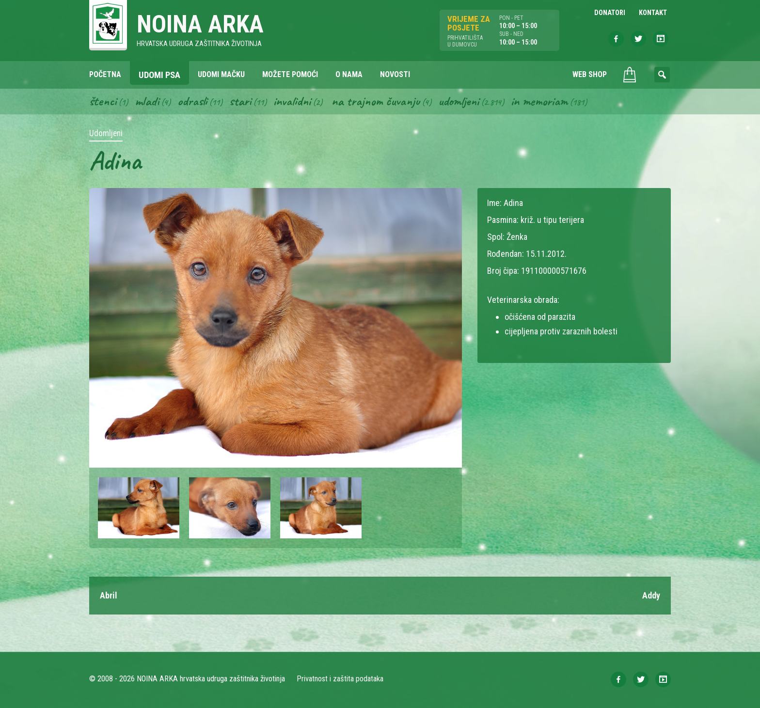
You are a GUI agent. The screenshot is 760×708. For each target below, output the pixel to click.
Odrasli (192, 101)
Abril (108, 595)
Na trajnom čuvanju (376, 101)
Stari (240, 101)
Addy (651, 595)
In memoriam (539, 101)
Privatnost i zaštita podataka (340, 678)
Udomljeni (458, 101)
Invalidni (292, 101)
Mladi (147, 101)
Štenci (102, 101)
